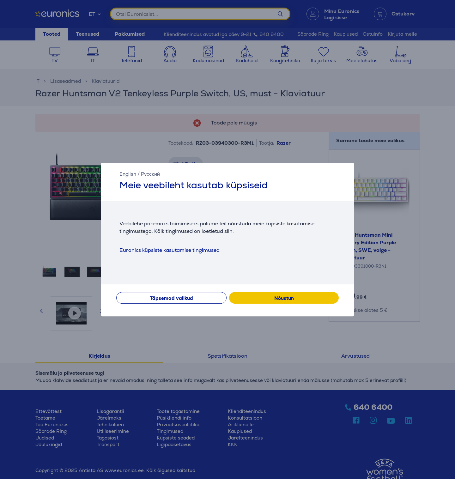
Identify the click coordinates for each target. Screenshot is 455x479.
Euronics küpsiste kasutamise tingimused (169, 250)
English (127, 174)
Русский (150, 174)
